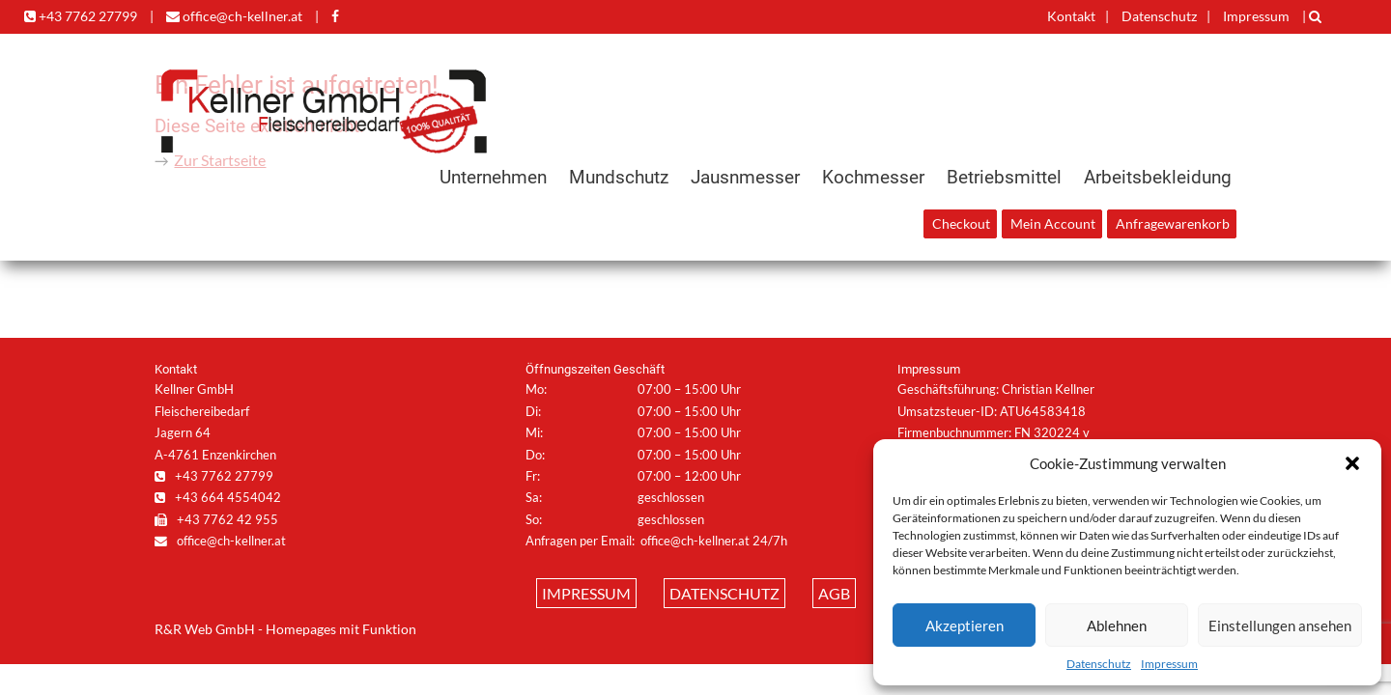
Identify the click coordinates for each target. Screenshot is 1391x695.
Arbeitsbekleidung (1158, 177)
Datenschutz (1098, 663)
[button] (1352, 463)
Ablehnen (1117, 625)
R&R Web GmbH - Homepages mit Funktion (285, 629)
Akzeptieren (964, 625)
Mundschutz (618, 177)
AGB (834, 593)
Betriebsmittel (1004, 177)
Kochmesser (873, 177)
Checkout (961, 224)
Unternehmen (493, 177)
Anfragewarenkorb (1173, 224)
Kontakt (1071, 16)
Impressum (1169, 663)
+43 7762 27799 (80, 16)
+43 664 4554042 (218, 497)
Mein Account (1052, 224)
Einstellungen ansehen (1279, 625)
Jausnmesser (745, 177)
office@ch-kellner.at (234, 16)
